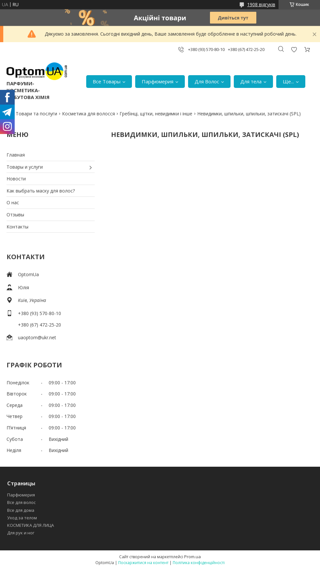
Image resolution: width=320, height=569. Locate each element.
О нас (13, 202)
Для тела (251, 81)
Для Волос (207, 81)
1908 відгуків (261, 4)
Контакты (17, 227)
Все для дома (20, 510)
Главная (16, 155)
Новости (16, 179)
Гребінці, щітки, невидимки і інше (156, 113)
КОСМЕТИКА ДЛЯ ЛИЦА (30, 525)
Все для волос (21, 502)
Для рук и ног (20, 533)
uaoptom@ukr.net (37, 337)
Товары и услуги (25, 167)
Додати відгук (293, 49)
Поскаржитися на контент (143, 562)
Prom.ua (192, 557)
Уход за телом (22, 518)
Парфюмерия (157, 81)
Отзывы (15, 214)
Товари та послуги (36, 113)
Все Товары (106, 81)
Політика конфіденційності (199, 562)
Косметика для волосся (88, 113)
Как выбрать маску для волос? (41, 191)
